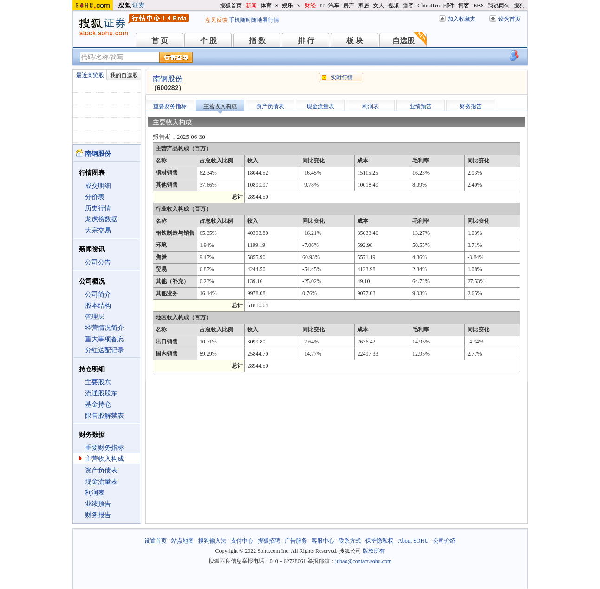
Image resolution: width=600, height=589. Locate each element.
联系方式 (350, 540)
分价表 (94, 197)
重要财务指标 (104, 447)
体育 (266, 5)
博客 (464, 5)
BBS (478, 5)
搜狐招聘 (269, 540)
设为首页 (509, 19)
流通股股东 (101, 393)
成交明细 (98, 185)
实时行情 (342, 77)
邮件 (449, 5)
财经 (310, 5)
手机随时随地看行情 (254, 20)
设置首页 (155, 540)
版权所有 (374, 551)
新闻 (251, 5)
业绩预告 (98, 503)
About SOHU (413, 540)
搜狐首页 (231, 5)
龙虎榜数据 (101, 219)
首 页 (159, 41)
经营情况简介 (104, 327)
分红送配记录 (104, 350)
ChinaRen (428, 5)
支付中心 (242, 540)
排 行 (306, 41)
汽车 (333, 5)
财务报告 (98, 514)
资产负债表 (101, 470)
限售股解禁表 (104, 415)
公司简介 (98, 294)
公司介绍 (444, 540)
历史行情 (98, 208)
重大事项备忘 (104, 339)
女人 (378, 5)
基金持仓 (98, 404)
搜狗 (519, 5)
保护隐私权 (379, 540)
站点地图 (182, 540)
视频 (393, 5)
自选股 (403, 41)
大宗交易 (98, 230)
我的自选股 (124, 75)
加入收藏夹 (462, 19)
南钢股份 (168, 79)
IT (322, 5)
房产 (348, 5)
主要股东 (98, 382)
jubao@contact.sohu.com (363, 561)
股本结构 (98, 305)
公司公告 (98, 262)
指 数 (257, 41)
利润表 (94, 492)
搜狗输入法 (212, 540)
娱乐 (287, 5)
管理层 (94, 316)
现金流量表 (101, 481)
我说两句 (499, 5)
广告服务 (296, 540)
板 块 (354, 41)
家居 (363, 5)
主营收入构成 (104, 458)
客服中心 (323, 540)
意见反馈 (216, 20)
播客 (408, 5)
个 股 (208, 41)
